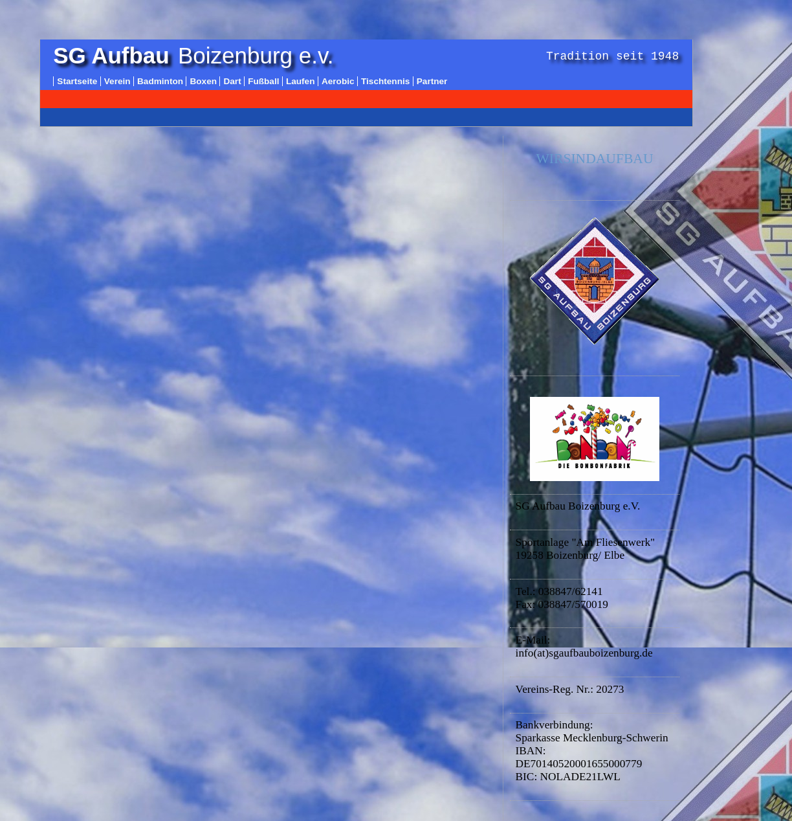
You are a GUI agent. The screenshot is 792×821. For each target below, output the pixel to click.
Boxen (203, 81)
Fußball (263, 81)
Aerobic (338, 81)
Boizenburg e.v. (193, 55)
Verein (117, 81)
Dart (232, 81)
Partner (432, 81)
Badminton (160, 81)
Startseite (77, 81)
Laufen (300, 81)
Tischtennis (385, 81)
